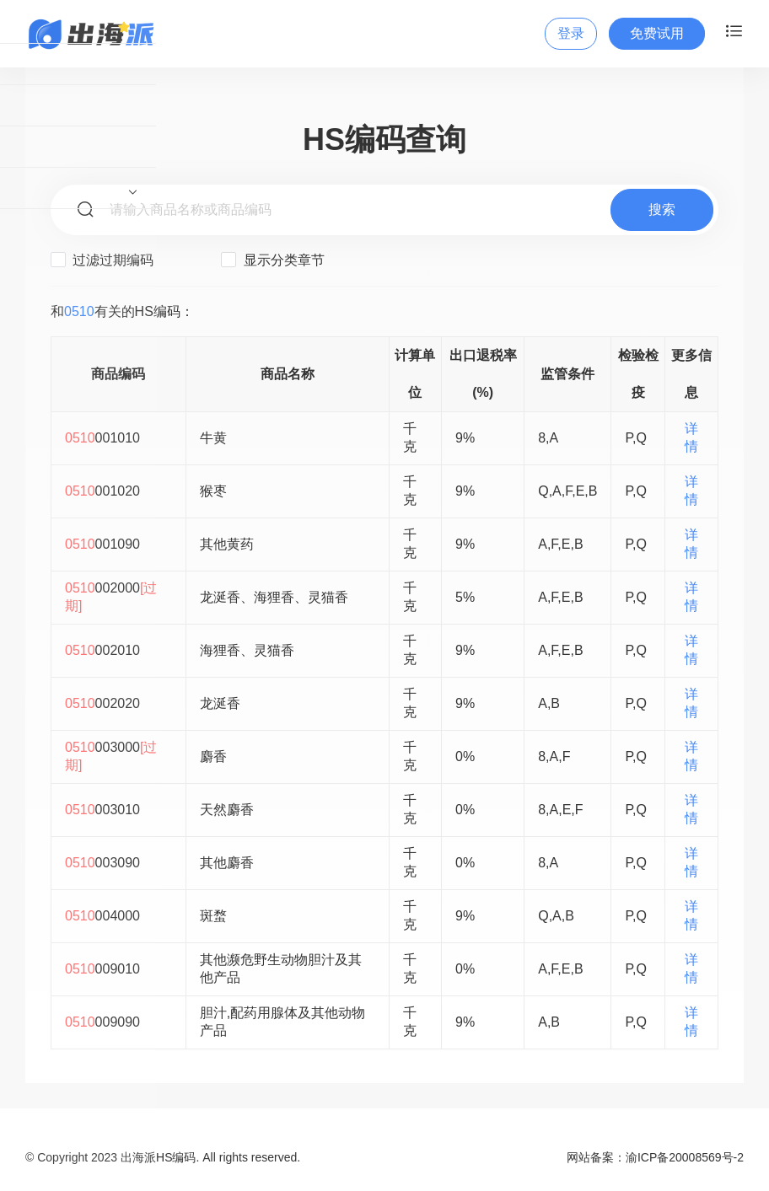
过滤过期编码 (102, 259)
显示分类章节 (272, 259)
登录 (570, 33)
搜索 (661, 209)
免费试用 (657, 33)
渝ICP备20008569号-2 (685, 1157)
